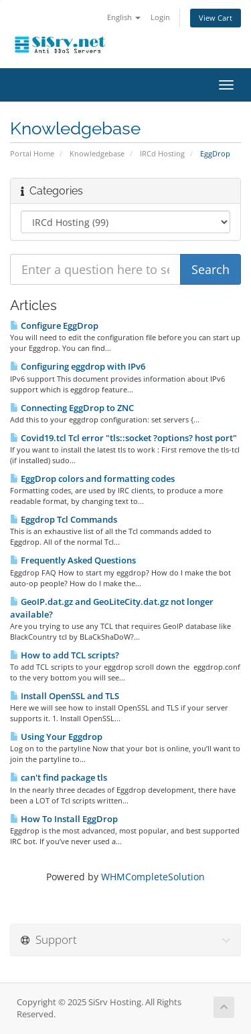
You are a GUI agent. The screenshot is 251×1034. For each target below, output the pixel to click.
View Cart (215, 18)
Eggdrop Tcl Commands (63, 519)
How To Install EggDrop (64, 819)
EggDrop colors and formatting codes (92, 479)
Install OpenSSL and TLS (64, 696)
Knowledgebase (97, 153)
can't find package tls (58, 777)
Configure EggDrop (54, 325)
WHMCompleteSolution (153, 876)
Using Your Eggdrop (56, 737)
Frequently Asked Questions (73, 560)
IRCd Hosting (162, 153)
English (124, 17)
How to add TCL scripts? (64, 655)
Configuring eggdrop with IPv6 (77, 366)
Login (160, 17)
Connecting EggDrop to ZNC (72, 408)
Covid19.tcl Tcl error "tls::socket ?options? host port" (123, 438)
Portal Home (32, 153)
